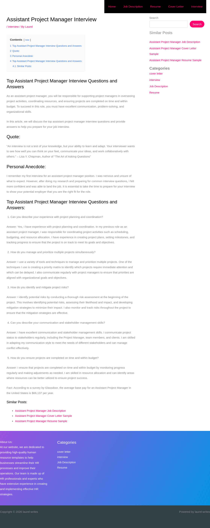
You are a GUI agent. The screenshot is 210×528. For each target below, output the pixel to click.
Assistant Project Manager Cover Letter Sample (45, 415)
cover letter (155, 73)
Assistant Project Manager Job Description (41, 410)
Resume (153, 92)
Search (152, 17)
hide (27, 40)
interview (13, 26)
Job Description (157, 86)
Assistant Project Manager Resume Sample (42, 421)
